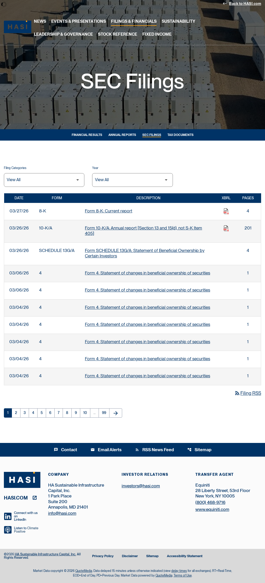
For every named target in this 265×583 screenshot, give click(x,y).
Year (95, 168)
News (40, 21)
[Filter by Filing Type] (44, 180)
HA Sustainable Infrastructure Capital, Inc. (45, 554)
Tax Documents (180, 135)
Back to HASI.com (242, 3)
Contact (65, 449)
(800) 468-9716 (210, 502)
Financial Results (87, 135)
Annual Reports (122, 135)
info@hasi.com (62, 513)
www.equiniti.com (212, 509)
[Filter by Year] (132, 180)
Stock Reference (117, 34)
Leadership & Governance (63, 34)
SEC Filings (151, 135)
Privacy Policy (103, 556)
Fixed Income (157, 34)
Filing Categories (15, 168)
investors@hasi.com (141, 485)
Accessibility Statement (184, 556)
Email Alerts (106, 449)
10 (86, 413)
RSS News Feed (154, 449)
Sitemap (199, 449)
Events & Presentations (78, 21)
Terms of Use (183, 575)
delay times (179, 571)
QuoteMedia (83, 571)
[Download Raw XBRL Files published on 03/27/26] (226, 211)
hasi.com (16, 497)
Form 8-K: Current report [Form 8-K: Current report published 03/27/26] (108, 210)
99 (105, 413)
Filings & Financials (134, 21)
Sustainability (178, 21)
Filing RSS (247, 393)
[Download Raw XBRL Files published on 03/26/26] (226, 228)
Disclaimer (130, 556)
